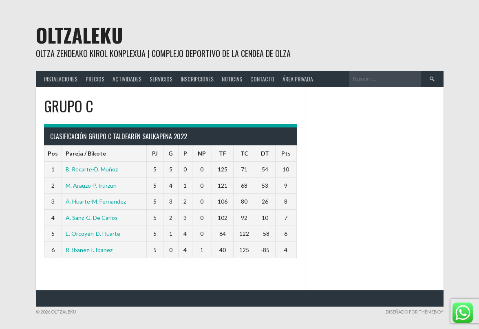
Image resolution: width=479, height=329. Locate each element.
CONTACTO (262, 79)
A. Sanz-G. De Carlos (92, 217)
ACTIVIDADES (127, 79)
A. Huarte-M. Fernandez (96, 201)
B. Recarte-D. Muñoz (92, 169)
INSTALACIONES (60, 79)
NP (202, 153)
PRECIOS (95, 79)
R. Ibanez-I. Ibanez (89, 249)
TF (222, 153)
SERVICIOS (161, 79)
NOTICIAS (232, 79)
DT (265, 153)
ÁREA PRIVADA (298, 79)
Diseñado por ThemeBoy (415, 311)
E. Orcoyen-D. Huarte (93, 233)
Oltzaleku (79, 34)
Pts (286, 153)
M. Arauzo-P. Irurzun (91, 185)
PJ (155, 153)
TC (244, 153)
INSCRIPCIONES (197, 79)
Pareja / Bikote (86, 153)
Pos (53, 153)
